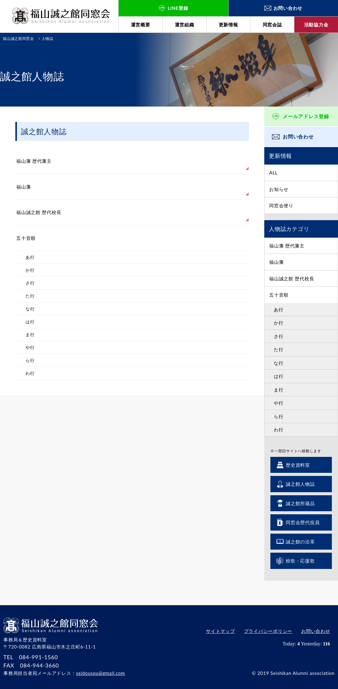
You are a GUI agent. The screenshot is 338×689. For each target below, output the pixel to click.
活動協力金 (316, 24)
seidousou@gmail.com (100, 673)
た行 (279, 349)
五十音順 (279, 295)
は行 (279, 376)
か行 (279, 322)
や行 (279, 403)
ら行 (279, 416)
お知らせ (279, 189)
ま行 (279, 389)
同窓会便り (281, 205)
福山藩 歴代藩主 (287, 245)
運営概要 (140, 24)
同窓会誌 (272, 24)
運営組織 (184, 24)
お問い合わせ (298, 136)
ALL (273, 172)
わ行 (279, 429)
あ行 (279, 309)
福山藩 (276, 262)
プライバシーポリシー (267, 631)
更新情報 (228, 24)
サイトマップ (219, 631)
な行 (279, 363)
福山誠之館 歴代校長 (291, 278)
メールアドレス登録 (306, 116)
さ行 (279, 336)
